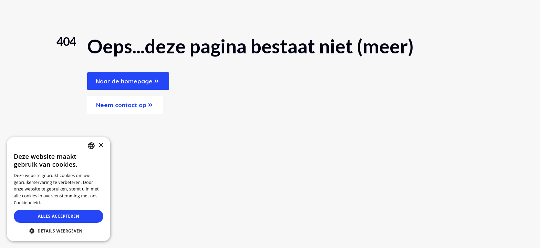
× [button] (100, 145)
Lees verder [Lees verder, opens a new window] (55, 203)
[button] (58, 230)
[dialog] (58, 189)
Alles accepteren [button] (59, 216)
